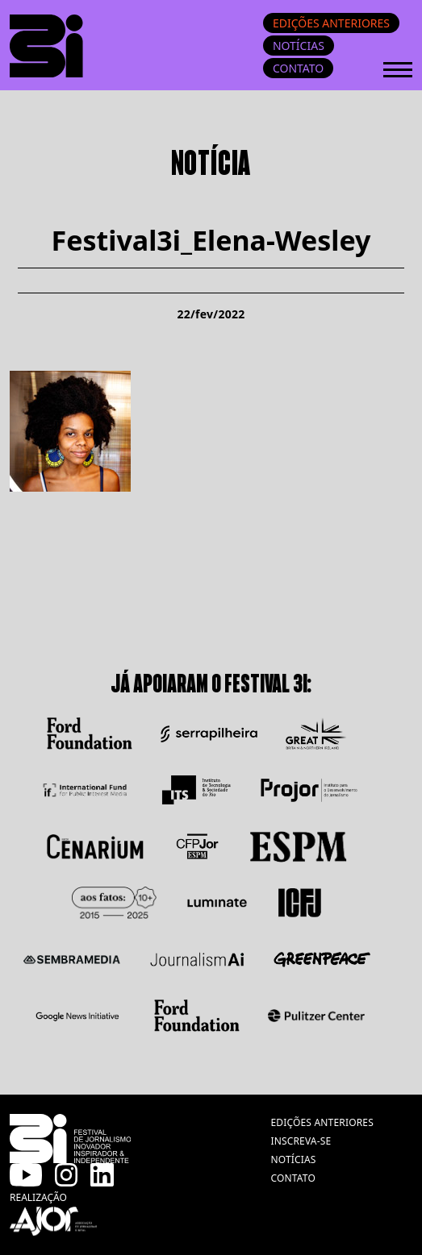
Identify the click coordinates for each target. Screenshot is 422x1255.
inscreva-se (300, 1141)
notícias (292, 1159)
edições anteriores (322, 1122)
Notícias (298, 45)
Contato (298, 68)
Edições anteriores (331, 23)
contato (292, 1178)
